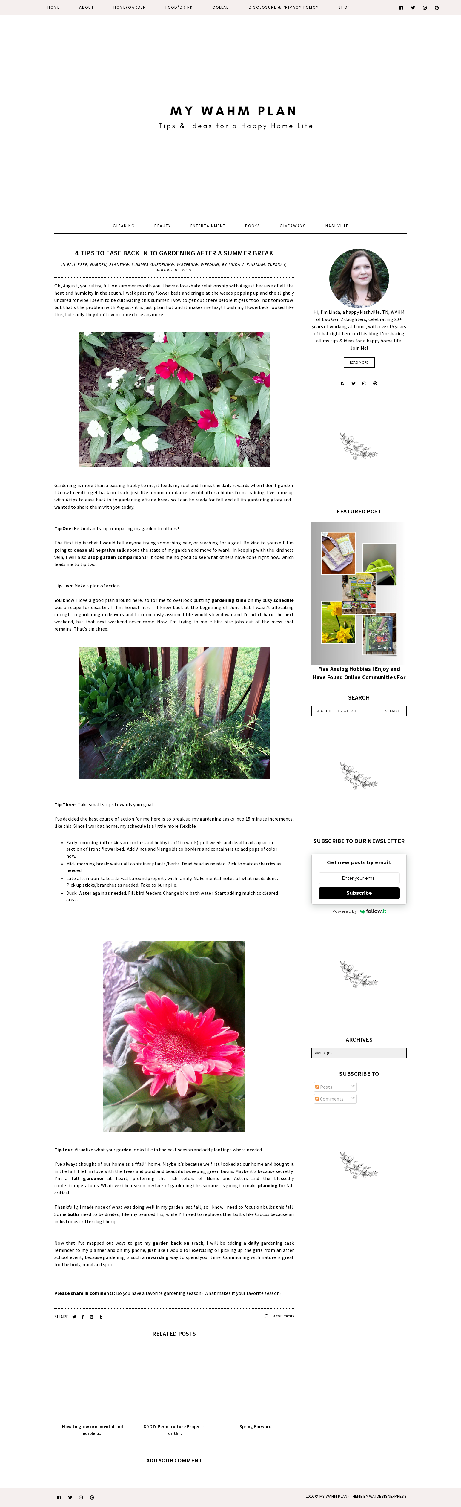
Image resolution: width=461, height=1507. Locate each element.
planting (119, 264)
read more (359, 362)
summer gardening (153, 264)
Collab (220, 7)
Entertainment (208, 225)
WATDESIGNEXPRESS (388, 1496)
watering (187, 264)
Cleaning (124, 225)
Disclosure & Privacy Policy (284, 7)
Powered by (359, 911)
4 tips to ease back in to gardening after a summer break (174, 253)
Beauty (162, 225)
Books (252, 225)
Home (53, 7)
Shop (344, 7)
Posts (323, 1087)
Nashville (336, 225)
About (86, 7)
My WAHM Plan (333, 1496)
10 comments (279, 1315)
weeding (210, 264)
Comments (329, 1099)
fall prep (77, 264)
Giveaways (293, 225)
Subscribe (359, 893)
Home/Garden (129, 7)
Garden (98, 264)
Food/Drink (179, 7)
